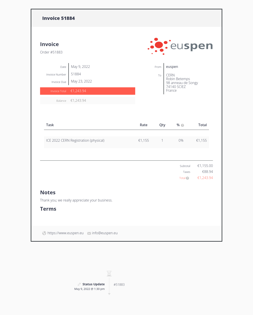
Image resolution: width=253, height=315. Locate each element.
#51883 (119, 284)
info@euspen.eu (105, 233)
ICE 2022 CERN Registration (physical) (75, 140)
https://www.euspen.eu (65, 233)
